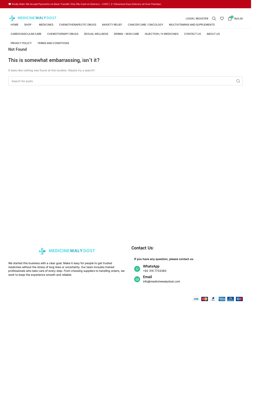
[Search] (214, 18)
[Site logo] (32, 18)
